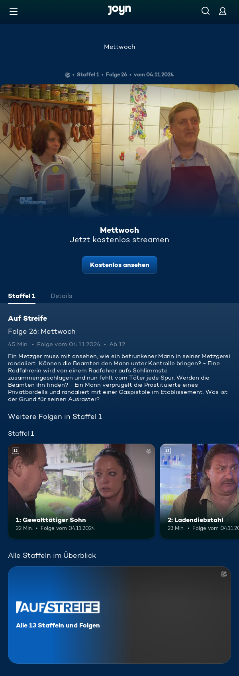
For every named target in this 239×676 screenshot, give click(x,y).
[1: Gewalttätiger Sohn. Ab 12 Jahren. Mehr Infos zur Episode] (81, 491)
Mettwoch (119, 47)
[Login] (222, 11)
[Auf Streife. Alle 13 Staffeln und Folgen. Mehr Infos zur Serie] (119, 615)
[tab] (21, 297)
